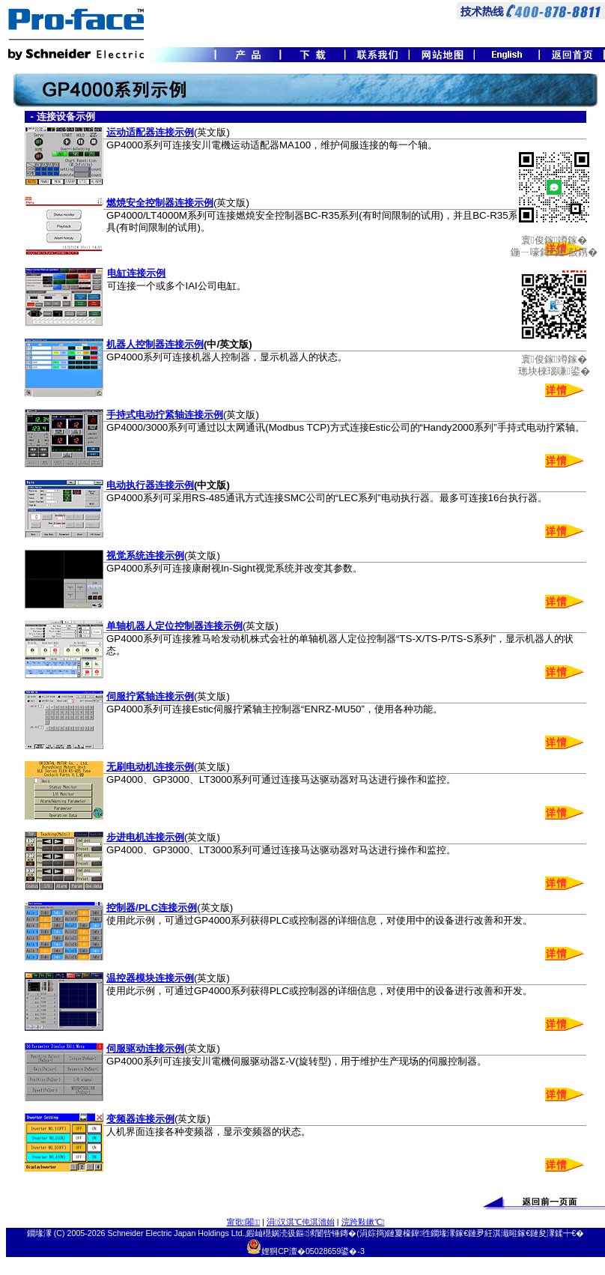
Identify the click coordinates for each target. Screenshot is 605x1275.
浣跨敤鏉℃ (363, 1221)
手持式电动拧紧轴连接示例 (164, 414)
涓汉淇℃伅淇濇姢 (301, 1221)
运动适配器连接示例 (150, 132)
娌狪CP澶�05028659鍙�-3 (313, 1251)
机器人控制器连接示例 (155, 344)
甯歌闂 (244, 1221)
